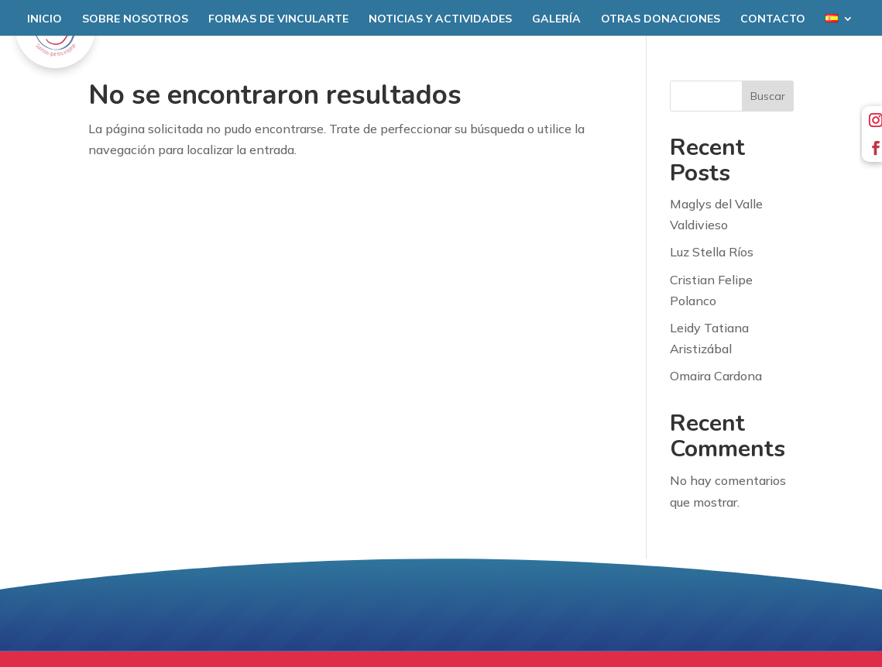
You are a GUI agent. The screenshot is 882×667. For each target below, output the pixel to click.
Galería (556, 19)
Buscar (767, 96)
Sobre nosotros (135, 19)
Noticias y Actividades (440, 19)
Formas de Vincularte (278, 19)
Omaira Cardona (716, 375)
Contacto (772, 19)
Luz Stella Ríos (711, 252)
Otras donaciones (660, 19)
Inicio (44, 19)
